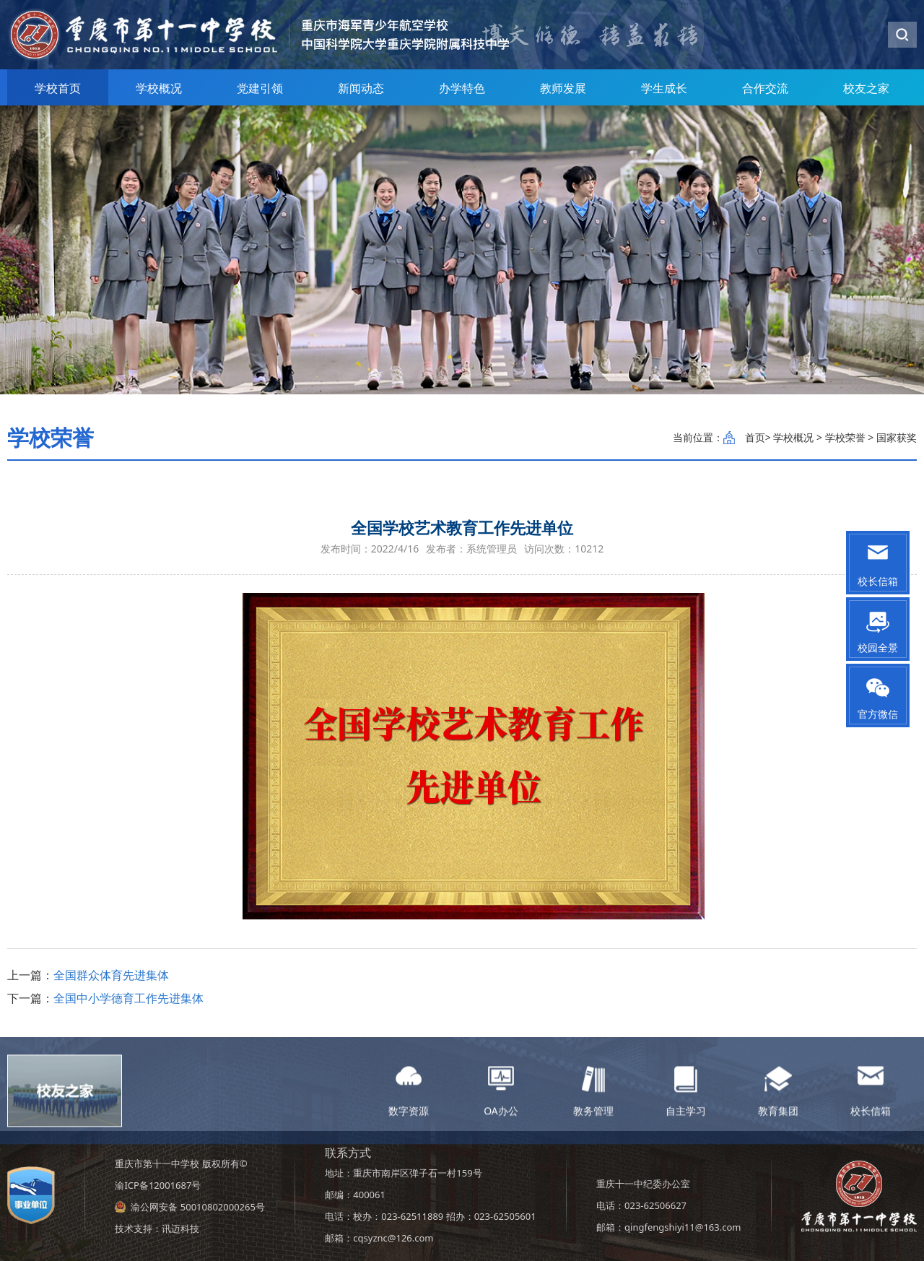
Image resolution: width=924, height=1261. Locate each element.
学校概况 (159, 88)
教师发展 (563, 88)
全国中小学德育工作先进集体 (128, 998)
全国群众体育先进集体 (111, 975)
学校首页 (58, 88)
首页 (755, 437)
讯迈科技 (180, 1228)
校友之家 (866, 88)
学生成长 (664, 88)
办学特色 (462, 88)
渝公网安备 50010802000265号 (197, 1206)
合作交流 (765, 88)
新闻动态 (361, 88)
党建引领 (260, 88)
